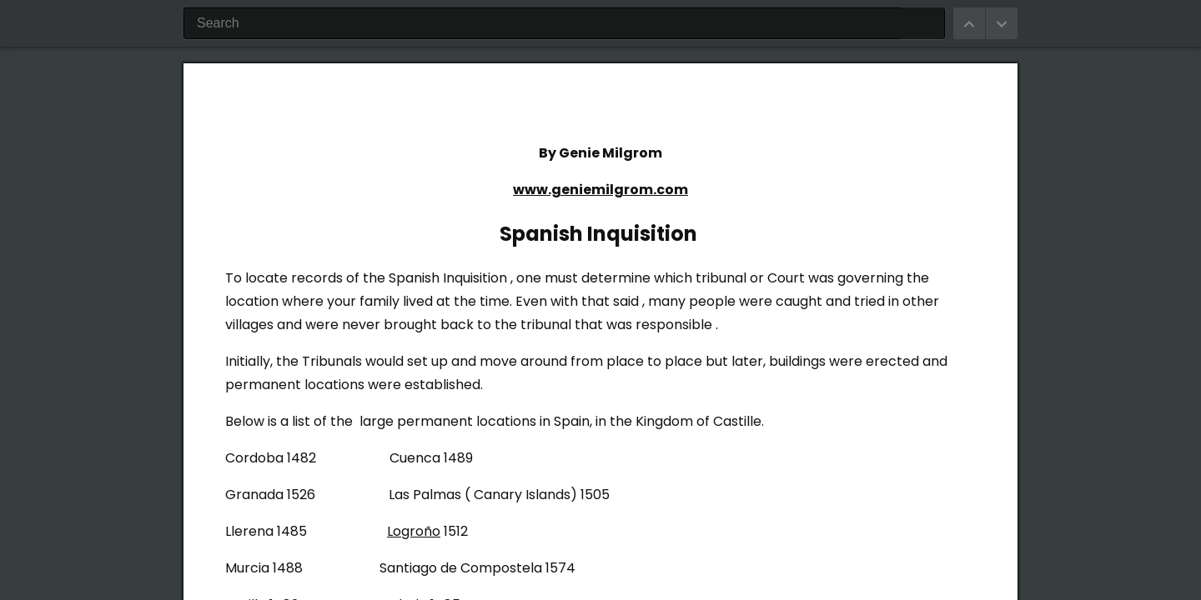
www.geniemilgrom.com (600, 189)
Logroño (413, 531)
